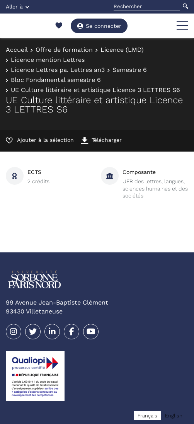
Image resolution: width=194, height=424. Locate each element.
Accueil (17, 49)
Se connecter (99, 26)
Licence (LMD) (122, 49)
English (173, 416)
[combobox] (147, 415)
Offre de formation (64, 49)
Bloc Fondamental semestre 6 (56, 79)
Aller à (17, 6)
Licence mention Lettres (48, 59)
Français (147, 416)
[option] (173, 415)
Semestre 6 (129, 69)
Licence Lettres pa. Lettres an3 (58, 69)
